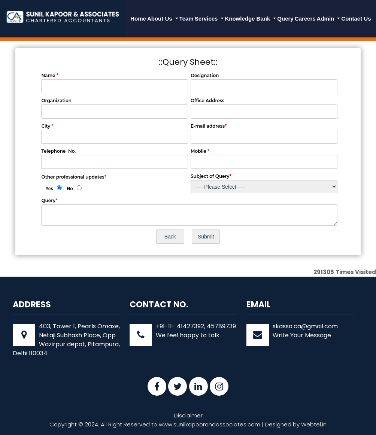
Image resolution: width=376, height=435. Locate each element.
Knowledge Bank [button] (248, 18)
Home (138, 18)
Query (285, 18)
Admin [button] (326, 18)
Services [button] (207, 18)
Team (186, 18)
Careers (305, 18)
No (70, 188)
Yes (49, 188)
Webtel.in (314, 424)
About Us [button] (160, 18)
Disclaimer (188, 415)
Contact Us (356, 18)
